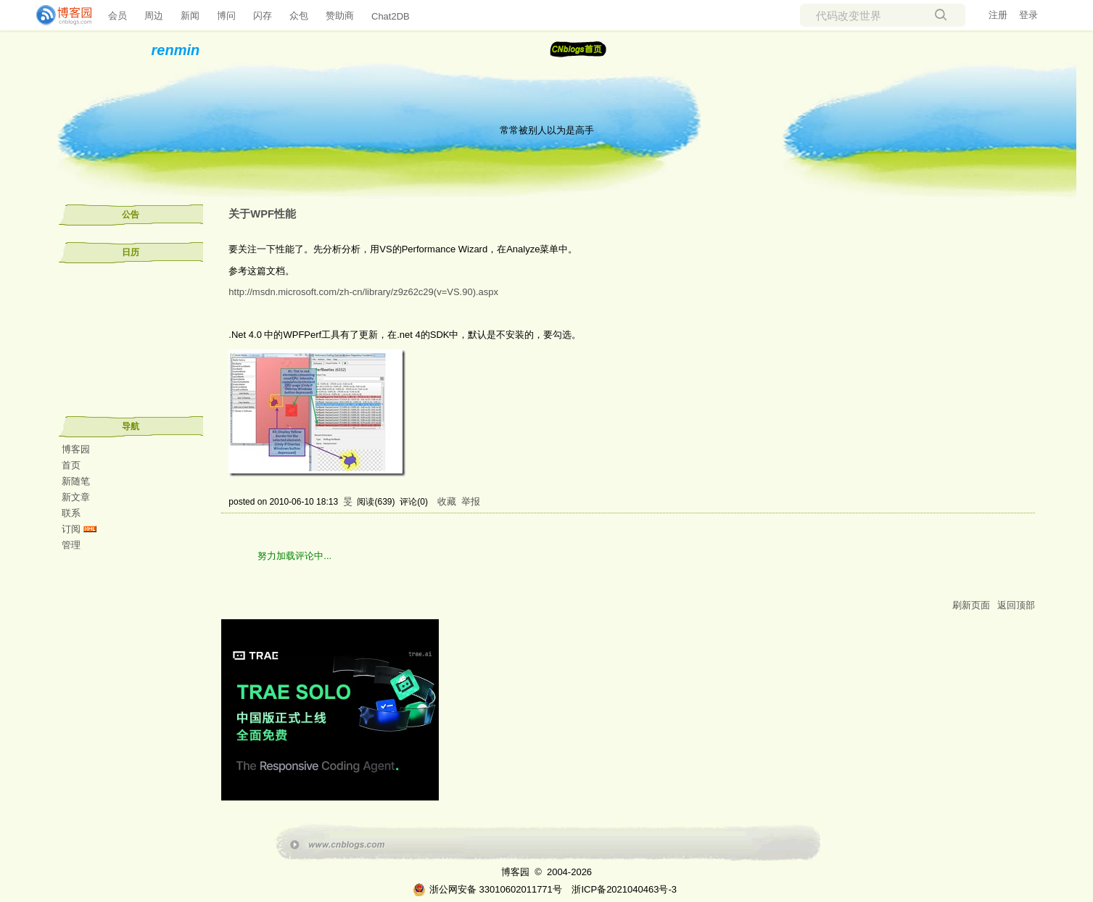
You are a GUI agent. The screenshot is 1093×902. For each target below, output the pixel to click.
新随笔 (76, 481)
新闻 (190, 15)
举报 (470, 501)
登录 (1028, 14)
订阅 (71, 529)
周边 (153, 15)
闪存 (262, 15)
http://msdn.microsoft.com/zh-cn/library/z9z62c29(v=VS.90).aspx (363, 291)
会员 (117, 15)
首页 (71, 465)
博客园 (76, 449)
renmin (176, 50)
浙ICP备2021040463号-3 (624, 889)
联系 (71, 513)
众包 (298, 15)
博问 (226, 15)
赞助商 (340, 15)
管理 (71, 544)
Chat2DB (390, 16)
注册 (998, 14)
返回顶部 (1016, 605)
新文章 (76, 497)
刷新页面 (971, 605)
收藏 (446, 501)
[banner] (58, 15)
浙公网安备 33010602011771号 (487, 889)
